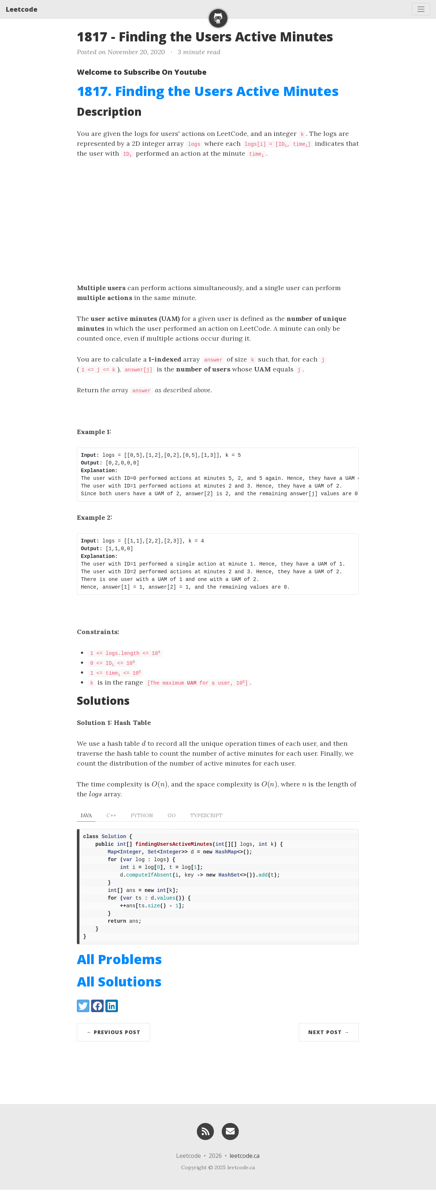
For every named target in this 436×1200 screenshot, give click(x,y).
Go (172, 815)
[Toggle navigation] (421, 9)
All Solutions (119, 992)
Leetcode (21, 9)
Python (142, 815)
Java (86, 815)
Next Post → (328, 1042)
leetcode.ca (245, 1166)
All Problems (119, 969)
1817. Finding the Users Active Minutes (208, 91)
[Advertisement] (218, 220)
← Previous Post (113, 1042)
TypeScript (206, 815)
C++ (111, 815)
